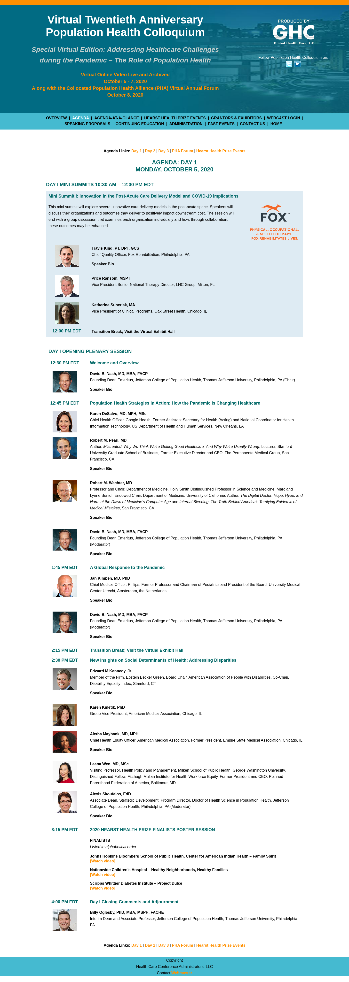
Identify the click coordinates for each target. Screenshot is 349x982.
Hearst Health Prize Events (221, 151)
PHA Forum (182, 151)
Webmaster (181, 973)
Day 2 (150, 151)
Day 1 (136, 151)
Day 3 (164, 151)
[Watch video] (102, 861)
